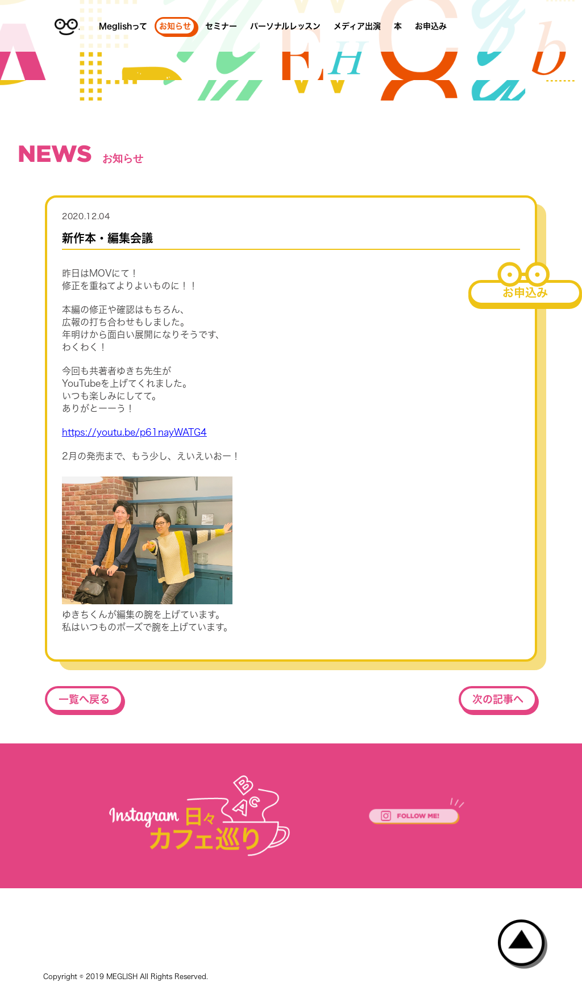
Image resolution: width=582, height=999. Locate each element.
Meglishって (123, 26)
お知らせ (175, 26)
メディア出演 (357, 26)
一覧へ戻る (84, 699)
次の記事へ (497, 699)
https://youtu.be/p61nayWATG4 (134, 432)
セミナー (221, 26)
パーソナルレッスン (285, 26)
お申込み (431, 26)
